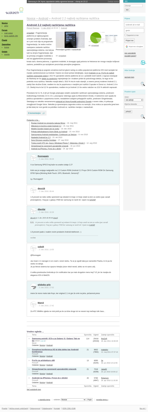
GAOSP (92, 200)
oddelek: (70, 400)
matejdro (104, 350)
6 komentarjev (34, 113)
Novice (5, 23)
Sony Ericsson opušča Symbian (43, 140)
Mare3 (41, 303)
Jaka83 (104, 369)
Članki (4, 40)
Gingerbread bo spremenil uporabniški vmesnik (49, 146)
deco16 (41, 188)
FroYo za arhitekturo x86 (43, 360)
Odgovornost (35, 409)
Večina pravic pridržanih (18, 409)
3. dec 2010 (46, 28)
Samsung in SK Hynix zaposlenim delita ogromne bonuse (58, 2)
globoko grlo (44, 285)
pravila (7, 54)
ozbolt (41, 247)
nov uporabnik (130, 53)
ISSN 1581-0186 (68, 409)
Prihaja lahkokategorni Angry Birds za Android (49, 132)
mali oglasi (8, 33)
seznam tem (129, 77)
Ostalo (4, 52)
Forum (4, 30)
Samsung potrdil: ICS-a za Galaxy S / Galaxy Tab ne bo (56, 339)
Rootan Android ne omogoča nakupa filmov (48, 123)
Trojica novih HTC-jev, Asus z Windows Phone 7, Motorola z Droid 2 (58, 143)
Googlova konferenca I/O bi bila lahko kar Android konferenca (55, 350)
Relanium (105, 378)
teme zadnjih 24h (11, 36)
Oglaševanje (47, 409)
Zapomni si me (131, 35)
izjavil (55, 218)
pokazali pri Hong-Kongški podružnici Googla (73, 102)
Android (64, 28)
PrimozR (35, 354)
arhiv (6, 26)
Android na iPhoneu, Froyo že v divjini (46, 149)
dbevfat (41, 209)
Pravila (4, 409)
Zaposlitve (6, 44)
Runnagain (43, 156)
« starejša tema (44, 400)
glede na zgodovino (49, 79)
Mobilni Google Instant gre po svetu (45, 129)
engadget (95, 45)
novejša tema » (102, 400)
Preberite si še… (33, 120)
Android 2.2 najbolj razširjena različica (51, 25)
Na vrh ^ (143, 409)
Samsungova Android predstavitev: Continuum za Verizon (54, 135)
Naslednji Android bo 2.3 (40, 137)
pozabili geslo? (130, 56)
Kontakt (57, 409)
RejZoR (104, 339)
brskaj (6, 47)
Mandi (34, 343)
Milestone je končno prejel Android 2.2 (46, 126)
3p (102, 361)
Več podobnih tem (34, 390)
